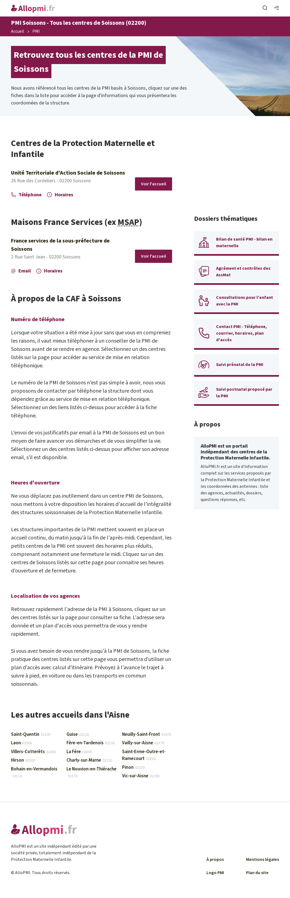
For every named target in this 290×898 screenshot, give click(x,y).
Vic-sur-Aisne (140, 776)
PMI (36, 31)
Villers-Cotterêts (33, 751)
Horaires (60, 194)
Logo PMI (215, 873)
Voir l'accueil (153, 184)
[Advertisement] (236, 172)
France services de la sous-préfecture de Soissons (60, 245)
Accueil (17, 31)
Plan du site (257, 873)
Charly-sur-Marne (89, 760)
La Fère (79, 751)
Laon (21, 743)
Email (21, 271)
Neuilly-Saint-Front (146, 734)
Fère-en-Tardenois (91, 743)
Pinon (133, 767)
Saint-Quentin (30, 734)
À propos (215, 859)
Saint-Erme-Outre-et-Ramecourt (143, 755)
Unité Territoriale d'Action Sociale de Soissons (68, 173)
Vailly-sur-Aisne (143, 743)
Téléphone (26, 194)
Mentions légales (262, 859)
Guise (78, 734)
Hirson (23, 760)
